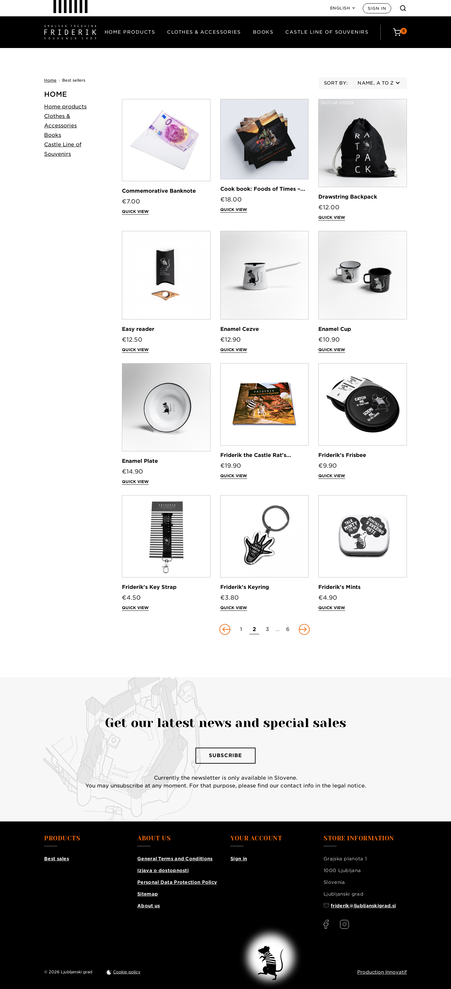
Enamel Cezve (239, 329)
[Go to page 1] (241, 629)
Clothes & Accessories (204, 32)
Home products (130, 32)
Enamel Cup (334, 329)
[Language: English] (342, 8)
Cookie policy (127, 971)
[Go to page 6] (288, 629)
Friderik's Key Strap (149, 587)
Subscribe (225, 755)
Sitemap (147, 894)
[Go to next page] (303, 629)
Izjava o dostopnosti (163, 870)
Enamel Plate (140, 461)
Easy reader (138, 329)
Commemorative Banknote (159, 191)
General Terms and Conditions (174, 858)
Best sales (56, 858)
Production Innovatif (382, 972)
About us (148, 905)
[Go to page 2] (254, 629)
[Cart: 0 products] (400, 32)
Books (263, 32)
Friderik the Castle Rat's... (255, 455)
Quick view (135, 211)
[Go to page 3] (267, 629)
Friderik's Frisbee (342, 455)
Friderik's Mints (339, 587)
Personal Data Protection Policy (177, 882)
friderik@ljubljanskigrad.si (363, 905)
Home (55, 94)
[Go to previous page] (225, 629)
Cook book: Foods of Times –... (262, 189)
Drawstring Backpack (347, 197)
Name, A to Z (379, 83)
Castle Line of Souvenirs (326, 32)
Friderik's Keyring (244, 587)
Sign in (377, 8)
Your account (256, 838)
